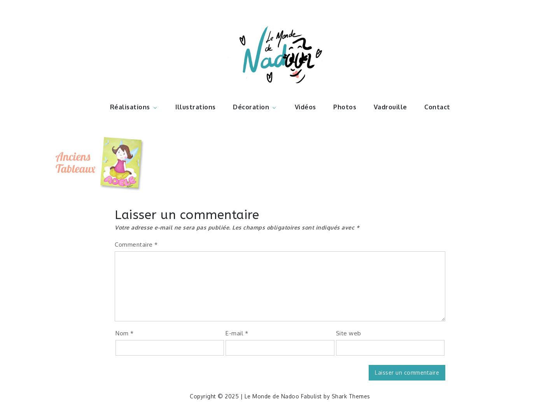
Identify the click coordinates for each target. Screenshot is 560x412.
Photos (344, 107)
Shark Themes (351, 396)
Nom (125, 333)
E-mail (237, 333)
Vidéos (305, 107)
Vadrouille (390, 107)
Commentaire (136, 244)
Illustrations (195, 107)
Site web (348, 333)
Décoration (255, 107)
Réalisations (134, 107)
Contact (437, 107)
